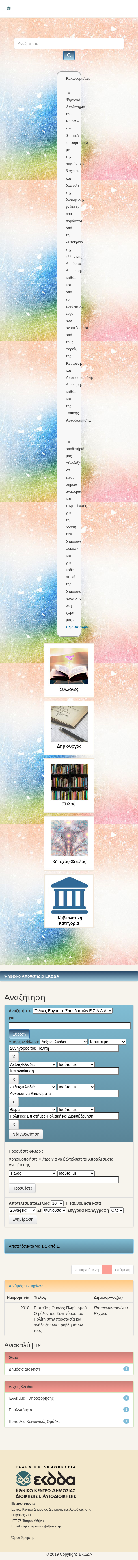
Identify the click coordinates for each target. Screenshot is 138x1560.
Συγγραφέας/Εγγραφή (88, 1210)
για (11, 1017)
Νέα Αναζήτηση (25, 1134)
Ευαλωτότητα (20, 1410)
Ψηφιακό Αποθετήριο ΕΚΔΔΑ (31, 976)
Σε (39, 1210)
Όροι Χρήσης (22, 1537)
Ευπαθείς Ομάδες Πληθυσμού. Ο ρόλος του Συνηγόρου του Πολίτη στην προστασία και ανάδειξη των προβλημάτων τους (61, 1319)
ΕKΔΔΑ (85, 1554)
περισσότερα (77, 626)
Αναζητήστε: (20, 1010)
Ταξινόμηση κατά (85, 1203)
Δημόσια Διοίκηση (24, 1369)
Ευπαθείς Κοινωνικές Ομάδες (34, 1421)
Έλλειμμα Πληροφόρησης (31, 1398)
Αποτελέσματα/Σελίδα (29, 1203)
